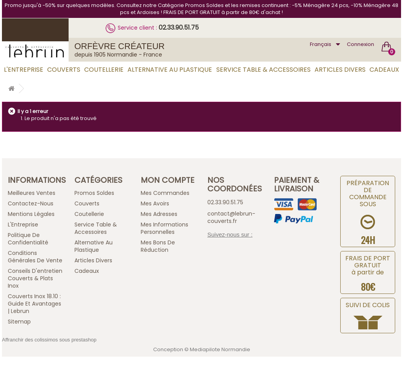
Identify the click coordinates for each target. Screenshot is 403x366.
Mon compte (167, 180)
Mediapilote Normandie (220, 349)
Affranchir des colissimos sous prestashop (49, 340)
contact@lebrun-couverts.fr (231, 217)
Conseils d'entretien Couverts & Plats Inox (35, 278)
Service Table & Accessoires (263, 69)
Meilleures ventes (31, 193)
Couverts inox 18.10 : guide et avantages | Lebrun (34, 303)
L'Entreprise (23, 69)
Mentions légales (31, 214)
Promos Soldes (94, 193)
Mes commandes (165, 193)
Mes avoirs (155, 203)
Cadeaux (384, 69)
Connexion (360, 44)
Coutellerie (104, 69)
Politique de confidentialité (28, 238)
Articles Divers (340, 69)
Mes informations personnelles (164, 228)
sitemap (19, 321)
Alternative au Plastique (169, 69)
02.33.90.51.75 (179, 27)
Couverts (63, 69)
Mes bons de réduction (158, 246)
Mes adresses (159, 214)
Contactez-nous (30, 203)
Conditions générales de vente (35, 256)
